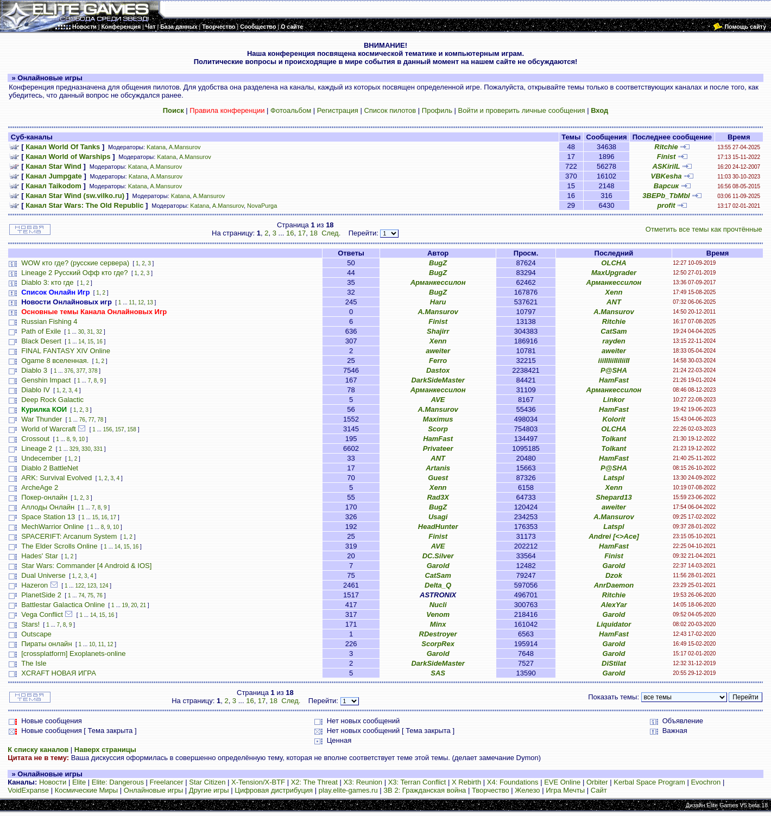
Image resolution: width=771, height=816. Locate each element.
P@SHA (614, 370)
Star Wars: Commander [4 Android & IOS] (86, 566)
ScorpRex (437, 644)
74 (81, 595)
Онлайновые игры (153, 790)
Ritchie (666, 147)
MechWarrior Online (52, 526)
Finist (666, 156)
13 (150, 302)
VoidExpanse (28, 790)
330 (86, 449)
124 (104, 586)
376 (68, 371)
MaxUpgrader (613, 273)
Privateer (438, 448)
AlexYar (614, 605)
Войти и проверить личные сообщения (521, 110)
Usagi (437, 517)
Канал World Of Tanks (63, 147)
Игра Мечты (565, 790)
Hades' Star (39, 556)
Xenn (614, 292)
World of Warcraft (48, 429)
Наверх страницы (105, 749)
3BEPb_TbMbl (666, 196)
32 (99, 332)
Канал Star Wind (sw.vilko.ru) (75, 196)
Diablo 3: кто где (47, 282)
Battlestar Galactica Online (63, 605)
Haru (438, 302)
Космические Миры (86, 790)
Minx (438, 624)
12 (141, 302)
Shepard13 (613, 497)
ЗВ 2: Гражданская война (424, 790)
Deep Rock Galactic (52, 400)
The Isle (33, 663)
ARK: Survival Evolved (56, 478)
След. (330, 233)
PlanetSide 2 (41, 595)
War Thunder (41, 419)
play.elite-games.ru (348, 790)
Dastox (438, 370)
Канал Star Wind (53, 166)
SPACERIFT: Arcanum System (69, 536)
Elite (79, 782)
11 (132, 302)
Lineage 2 (36, 448)
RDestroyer (438, 634)
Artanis (438, 468)
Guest (438, 478)
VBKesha (665, 176)
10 (82, 439)
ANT (613, 302)
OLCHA (613, 263)
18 (313, 233)
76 (82, 420)
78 (100, 420)
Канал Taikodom (53, 186)
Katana (156, 147)
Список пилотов (390, 110)
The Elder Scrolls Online (59, 546)
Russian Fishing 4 (49, 321)
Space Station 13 (48, 517)
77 (91, 420)
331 (98, 449)
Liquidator (614, 624)
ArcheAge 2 (39, 487)
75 (90, 595)
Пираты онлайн (46, 644)
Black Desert (41, 341)
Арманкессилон (438, 282)
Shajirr (438, 331)
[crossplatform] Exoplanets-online (73, 653)
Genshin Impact (46, 380)
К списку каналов (38, 749)
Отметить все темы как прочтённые (704, 229)
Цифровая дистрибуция (274, 790)
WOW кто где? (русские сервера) (75, 263)
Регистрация (337, 110)
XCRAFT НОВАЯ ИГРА (58, 673)
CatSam (614, 331)
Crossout (35, 439)
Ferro (438, 360)
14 (81, 342)
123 (92, 586)
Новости (52, 782)
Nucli (438, 605)
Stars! (30, 624)
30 (81, 332)
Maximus (438, 419)
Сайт (599, 790)
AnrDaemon (614, 585)
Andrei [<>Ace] (614, 536)
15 (90, 342)
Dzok (613, 575)
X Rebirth (466, 782)
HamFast (614, 380)
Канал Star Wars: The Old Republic (84, 205)
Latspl (613, 478)
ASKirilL (666, 166)
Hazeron (34, 585)
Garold (438, 566)
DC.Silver (438, 556)
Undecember (41, 458)
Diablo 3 (34, 370)
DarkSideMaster (437, 380)
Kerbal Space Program (649, 782)
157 (119, 429)
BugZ (438, 263)
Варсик (666, 186)
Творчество (490, 790)
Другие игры (209, 790)
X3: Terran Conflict (417, 782)
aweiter (438, 351)
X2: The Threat (314, 782)
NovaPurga (262, 205)
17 (302, 233)
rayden (613, 341)
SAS (438, 673)
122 (79, 586)
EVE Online (562, 782)
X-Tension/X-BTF (258, 782)
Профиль (437, 110)
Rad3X (437, 497)
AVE (438, 400)
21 (143, 605)
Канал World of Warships (68, 156)
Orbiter (597, 782)
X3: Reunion (363, 782)
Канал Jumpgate (54, 176)
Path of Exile (41, 331)
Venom (438, 614)
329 (74, 449)
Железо (527, 790)
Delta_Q (438, 585)
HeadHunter (438, 526)
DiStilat (614, 663)
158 (131, 429)
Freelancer (167, 782)
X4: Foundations (513, 782)
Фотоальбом (290, 110)
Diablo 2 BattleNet (49, 468)
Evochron (706, 782)
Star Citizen (207, 782)
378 (93, 371)
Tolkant (614, 439)
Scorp (438, 429)
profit (666, 205)
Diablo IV (35, 390)
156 (107, 429)
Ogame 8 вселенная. (55, 360)
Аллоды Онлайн (47, 507)
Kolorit (614, 419)
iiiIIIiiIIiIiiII (614, 360)
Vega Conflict (42, 614)
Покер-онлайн (44, 497)
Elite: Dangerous (118, 782)
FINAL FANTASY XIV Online (65, 351)
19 (125, 605)
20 (134, 605)
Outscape (36, 634)
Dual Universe (43, 575)
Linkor (614, 400)
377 (81, 371)
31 (90, 332)
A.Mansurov (185, 147)
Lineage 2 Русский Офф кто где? (74, 273)
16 (290, 233)
